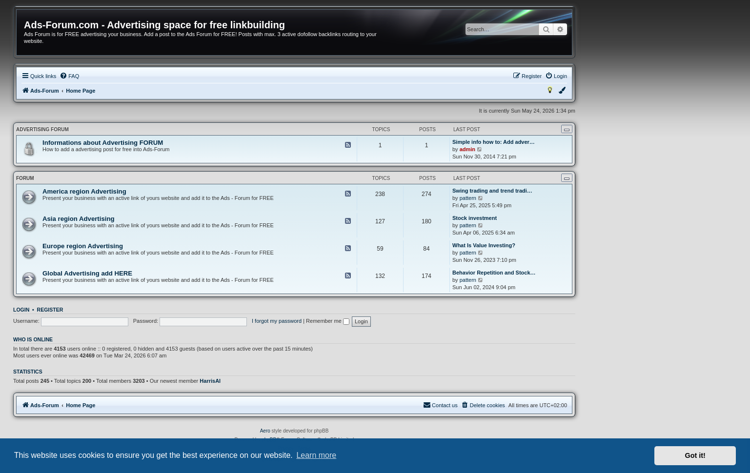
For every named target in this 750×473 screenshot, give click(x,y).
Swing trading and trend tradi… (492, 191)
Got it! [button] (695, 455)
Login (21, 310)
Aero (265, 431)
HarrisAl (210, 381)
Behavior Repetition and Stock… (494, 273)
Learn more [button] (316, 455)
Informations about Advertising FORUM (102, 142)
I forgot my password (277, 321)
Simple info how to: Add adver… (493, 142)
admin (467, 149)
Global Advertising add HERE (87, 273)
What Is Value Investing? (483, 245)
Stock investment (474, 218)
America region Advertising (84, 191)
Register (50, 310)
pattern (468, 198)
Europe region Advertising (82, 246)
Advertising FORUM (42, 129)
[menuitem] (69, 76)
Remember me (327, 321)
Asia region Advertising (78, 218)
